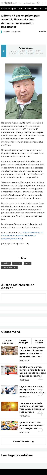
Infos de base (25, 8)
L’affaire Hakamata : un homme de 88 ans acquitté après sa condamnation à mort (22, 235)
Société (6, 32)
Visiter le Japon (8, 8)
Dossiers (38, 8)
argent (17, 263)
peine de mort (9, 267)
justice (6, 263)
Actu (27, 263)
